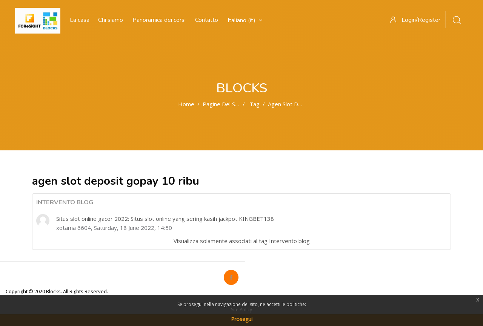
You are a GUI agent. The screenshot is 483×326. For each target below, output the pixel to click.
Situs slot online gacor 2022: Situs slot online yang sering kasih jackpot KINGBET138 (165, 218)
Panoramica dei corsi (159, 20)
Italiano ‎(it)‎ (245, 20)
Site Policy (241, 309)
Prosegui (241, 319)
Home (186, 104)
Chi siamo (110, 20)
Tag (254, 104)
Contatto (206, 20)
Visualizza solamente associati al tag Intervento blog (242, 241)
